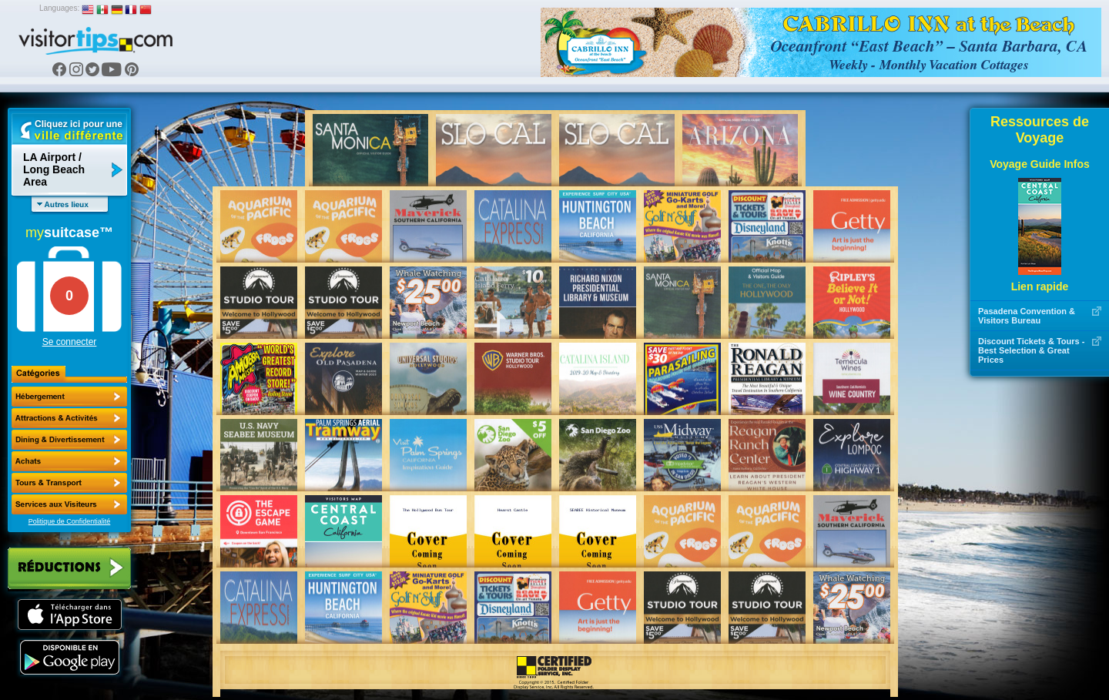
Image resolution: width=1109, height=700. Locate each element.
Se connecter (69, 342)
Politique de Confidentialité (69, 521)
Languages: (59, 8)
